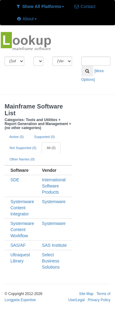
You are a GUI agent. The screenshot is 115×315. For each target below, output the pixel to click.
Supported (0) (44, 137)
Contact (84, 6)
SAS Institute (54, 245)
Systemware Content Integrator (22, 207)
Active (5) (17, 137)
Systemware (54, 201)
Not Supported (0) (23, 148)
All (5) (51, 148)
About (26, 18)
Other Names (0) (22, 159)
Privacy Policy (99, 300)
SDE (14, 179)
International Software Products (54, 186)
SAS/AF (18, 245)
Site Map (86, 294)
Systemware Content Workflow (22, 229)
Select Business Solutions (51, 261)
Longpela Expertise (20, 300)
